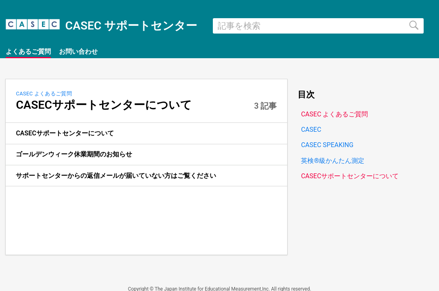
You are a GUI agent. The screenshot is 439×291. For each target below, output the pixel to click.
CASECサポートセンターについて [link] (64, 133)
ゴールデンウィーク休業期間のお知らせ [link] (74, 154)
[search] (318, 26)
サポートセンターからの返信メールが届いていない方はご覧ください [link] (116, 175)
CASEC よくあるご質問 (44, 94)
